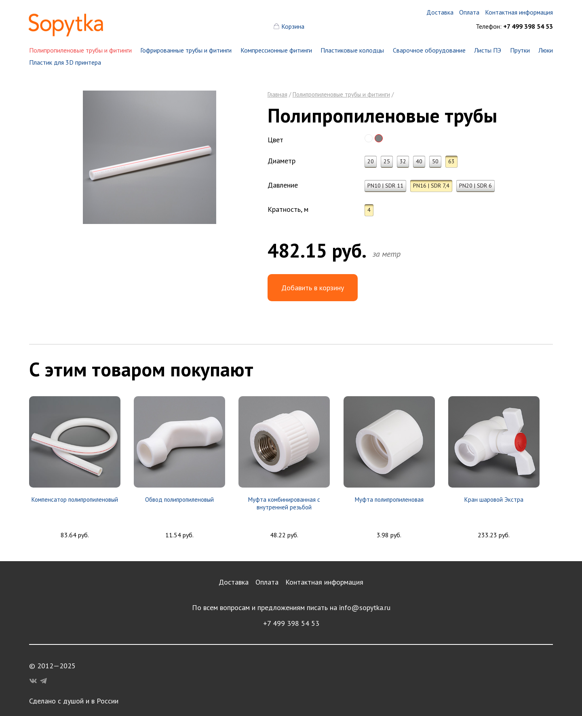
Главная (277, 94)
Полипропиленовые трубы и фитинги (80, 50)
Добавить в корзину (312, 287)
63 (451, 161)
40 (419, 161)
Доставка (234, 582)
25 (387, 161)
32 (403, 161)
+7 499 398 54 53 (291, 623)
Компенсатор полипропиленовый (75, 499)
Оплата (266, 582)
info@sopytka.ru (364, 607)
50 (435, 161)
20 (370, 161)
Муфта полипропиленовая (389, 499)
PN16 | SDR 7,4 (431, 185)
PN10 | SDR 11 (385, 185)
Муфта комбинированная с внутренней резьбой (284, 503)
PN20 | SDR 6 (475, 185)
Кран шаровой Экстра (493, 499)
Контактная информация (324, 582)
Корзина (292, 26)
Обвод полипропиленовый (179, 499)
